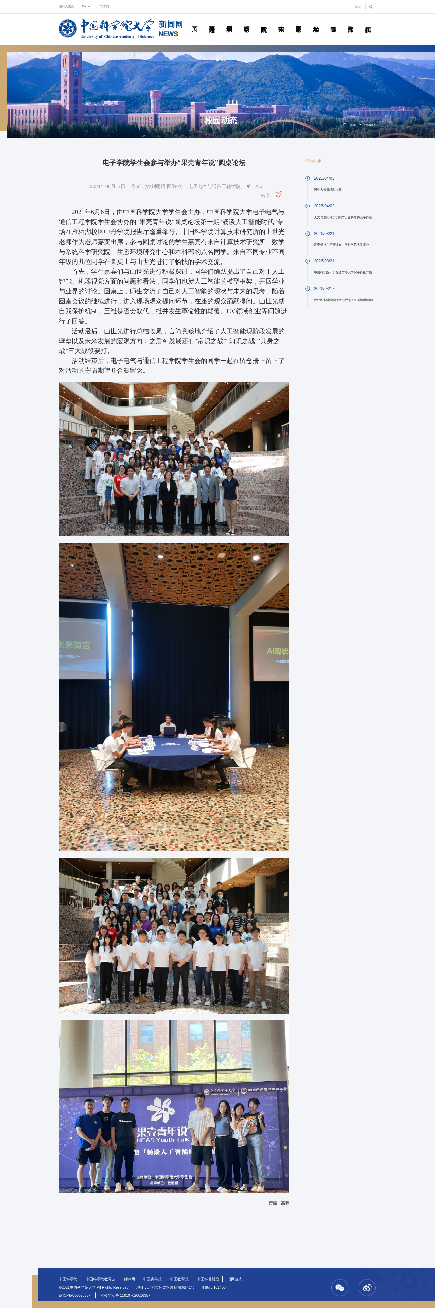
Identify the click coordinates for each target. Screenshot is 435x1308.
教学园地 (229, 21)
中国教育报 (179, 1279)
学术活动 (316, 21)
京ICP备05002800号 (75, 1295)
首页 (195, 21)
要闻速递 (212, 21)
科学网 (129, 1279)
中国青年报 (152, 1279)
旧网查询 (234, 1279)
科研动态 (247, 21)
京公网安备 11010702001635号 (126, 1295)
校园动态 (299, 21)
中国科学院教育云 (101, 1279)
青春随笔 (333, 21)
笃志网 (104, 6)
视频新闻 (368, 21)
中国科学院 (68, 1279)
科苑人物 (281, 21)
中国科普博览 (208, 1279)
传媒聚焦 (351, 21)
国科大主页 (66, 6)
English (87, 6)
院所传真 (264, 21)
